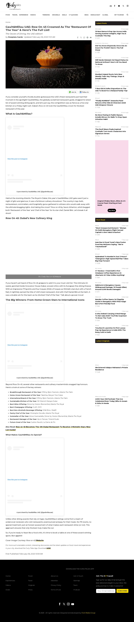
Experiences (10, 581)
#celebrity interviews (101, 43)
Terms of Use (56, 590)
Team (75, 585)
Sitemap (76, 581)
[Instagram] (127, 6)
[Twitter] (123, 6)
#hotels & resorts (100, 86)
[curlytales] (12, 571)
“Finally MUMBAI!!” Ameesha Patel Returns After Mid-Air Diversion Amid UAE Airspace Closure (110, 103)
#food (97, 225)
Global (105, 15)
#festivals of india (100, 396)
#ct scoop (98, 57)
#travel (97, 72)
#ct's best (98, 29)
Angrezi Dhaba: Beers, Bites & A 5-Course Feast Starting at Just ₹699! (111, 203)
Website (40, 540)
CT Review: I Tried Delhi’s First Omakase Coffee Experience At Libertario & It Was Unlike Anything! (109, 273)
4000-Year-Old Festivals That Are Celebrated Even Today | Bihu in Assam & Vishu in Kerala (111, 401)
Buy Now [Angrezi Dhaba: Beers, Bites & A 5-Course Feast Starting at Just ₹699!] (112, 210)
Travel (15, 15)
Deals (64, 15)
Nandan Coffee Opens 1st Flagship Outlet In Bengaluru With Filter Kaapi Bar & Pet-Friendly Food (110, 301)
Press (30, 590)
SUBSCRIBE (122, 591)
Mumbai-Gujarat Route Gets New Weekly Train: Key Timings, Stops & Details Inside (109, 76)
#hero (97, 365)
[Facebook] (114, 6)
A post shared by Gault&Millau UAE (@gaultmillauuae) (35, 191)
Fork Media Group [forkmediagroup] (88, 613)
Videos (33, 15)
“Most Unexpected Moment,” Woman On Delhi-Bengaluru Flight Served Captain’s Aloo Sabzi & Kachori (110, 230)
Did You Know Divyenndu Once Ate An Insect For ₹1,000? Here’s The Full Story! (111, 48)
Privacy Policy (56, 585)
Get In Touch (78, 576)
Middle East (95, 15)
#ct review (98, 268)
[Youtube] (119, 6)
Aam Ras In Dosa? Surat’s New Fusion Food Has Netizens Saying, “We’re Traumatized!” (110, 244)
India (86, 15)
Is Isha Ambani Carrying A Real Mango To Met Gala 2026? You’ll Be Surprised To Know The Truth (110, 316)
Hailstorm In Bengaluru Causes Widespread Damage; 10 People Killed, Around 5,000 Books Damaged (111, 287)
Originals (56, 15)
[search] (126, 14)
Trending (46, 15)
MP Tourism (119, 15)
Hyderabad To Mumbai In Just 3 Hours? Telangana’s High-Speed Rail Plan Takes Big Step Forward (111, 259)
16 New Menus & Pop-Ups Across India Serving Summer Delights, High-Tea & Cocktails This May (110, 33)
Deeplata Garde (15, 37)
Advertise (54, 581)
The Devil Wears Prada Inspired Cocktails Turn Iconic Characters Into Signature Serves (110, 131)
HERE (48, 548)
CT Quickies (73, 15)
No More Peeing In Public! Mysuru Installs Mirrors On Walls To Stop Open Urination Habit (111, 117)
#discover (98, 127)
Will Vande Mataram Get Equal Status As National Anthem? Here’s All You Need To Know (111, 62)
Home (8, 22)
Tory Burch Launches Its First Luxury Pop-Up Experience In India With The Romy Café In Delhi (110, 330)
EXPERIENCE (23, 15)
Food (8, 15)
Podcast (76, 590)
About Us (54, 576)
